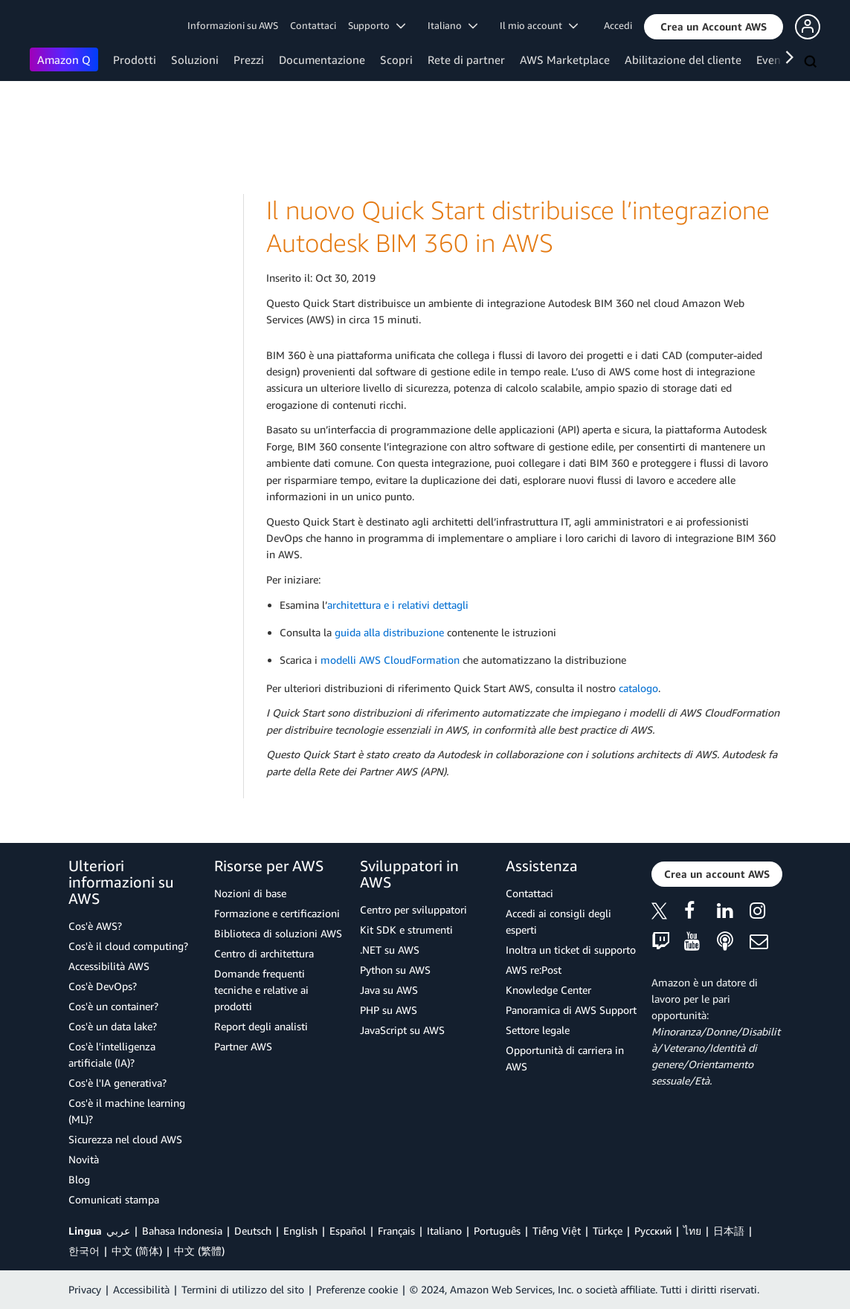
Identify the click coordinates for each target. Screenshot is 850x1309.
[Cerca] (812, 62)
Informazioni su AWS (232, 25)
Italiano (444, 1230)
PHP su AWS (388, 1009)
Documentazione (322, 59)
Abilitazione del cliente (683, 59)
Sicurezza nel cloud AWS (125, 1139)
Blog (79, 1179)
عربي (118, 1230)
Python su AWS (395, 969)
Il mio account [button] (539, 25)
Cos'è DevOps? (102, 986)
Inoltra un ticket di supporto (571, 949)
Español (347, 1230)
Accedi (618, 25)
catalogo (638, 688)
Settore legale (538, 1030)
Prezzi (249, 59)
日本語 (728, 1230)
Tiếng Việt (556, 1230)
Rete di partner (466, 59)
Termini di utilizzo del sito (242, 1289)
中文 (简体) (137, 1250)
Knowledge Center (548, 989)
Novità (83, 1159)
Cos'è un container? (113, 1006)
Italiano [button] (452, 25)
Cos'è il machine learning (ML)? (126, 1110)
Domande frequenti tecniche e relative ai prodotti (261, 989)
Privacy (84, 1289)
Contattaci (313, 25)
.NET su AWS (389, 949)
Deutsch (252, 1230)
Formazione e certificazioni (277, 913)
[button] (713, 26)
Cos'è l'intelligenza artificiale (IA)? (111, 1054)
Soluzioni (195, 59)
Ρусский (653, 1230)
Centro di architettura (264, 953)
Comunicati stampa (113, 1199)
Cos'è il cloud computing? (128, 946)
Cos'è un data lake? (112, 1026)
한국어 (84, 1250)
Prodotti (134, 59)
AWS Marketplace (565, 59)
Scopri (396, 59)
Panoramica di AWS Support (571, 1009)
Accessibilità (141, 1289)
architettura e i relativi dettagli (398, 604)
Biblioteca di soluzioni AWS (278, 933)
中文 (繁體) (199, 1250)
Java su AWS (389, 989)
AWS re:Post (533, 969)
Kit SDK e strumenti (406, 929)
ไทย (692, 1230)
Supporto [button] (376, 25)
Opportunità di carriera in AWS (565, 1058)
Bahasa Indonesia (182, 1230)
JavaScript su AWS (402, 1030)
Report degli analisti (261, 1026)
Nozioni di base (250, 893)
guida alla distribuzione (389, 632)
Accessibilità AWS (108, 966)
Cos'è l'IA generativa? (117, 1082)
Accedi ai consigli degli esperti (558, 921)
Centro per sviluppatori (413, 909)
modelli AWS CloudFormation (390, 659)
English (300, 1230)
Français (396, 1230)
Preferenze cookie (357, 1289)
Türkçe (607, 1230)
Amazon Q (64, 59)
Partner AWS (243, 1046)
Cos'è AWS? (95, 925)
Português (497, 1230)
